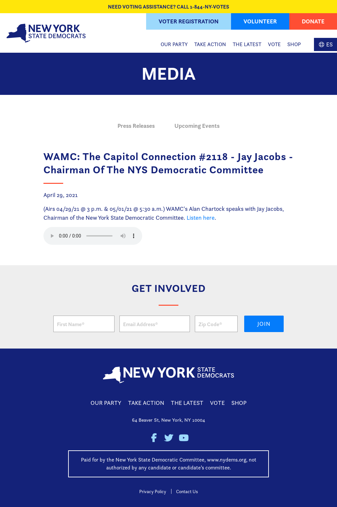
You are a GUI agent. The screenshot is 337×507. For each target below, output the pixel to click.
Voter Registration (189, 21)
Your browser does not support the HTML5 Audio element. (92, 236)
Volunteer (260, 21)
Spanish (325, 44)
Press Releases (136, 125)
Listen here (201, 217)
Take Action (210, 44)
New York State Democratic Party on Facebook (153, 438)
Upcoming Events (197, 125)
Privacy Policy (152, 491)
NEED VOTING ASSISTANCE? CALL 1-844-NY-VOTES (168, 7)
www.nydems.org (226, 460)
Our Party (174, 44)
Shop (294, 44)
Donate (313, 21)
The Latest (247, 44)
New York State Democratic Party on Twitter (168, 438)
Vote (274, 44)
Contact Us (187, 491)
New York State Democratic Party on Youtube (183, 438)
